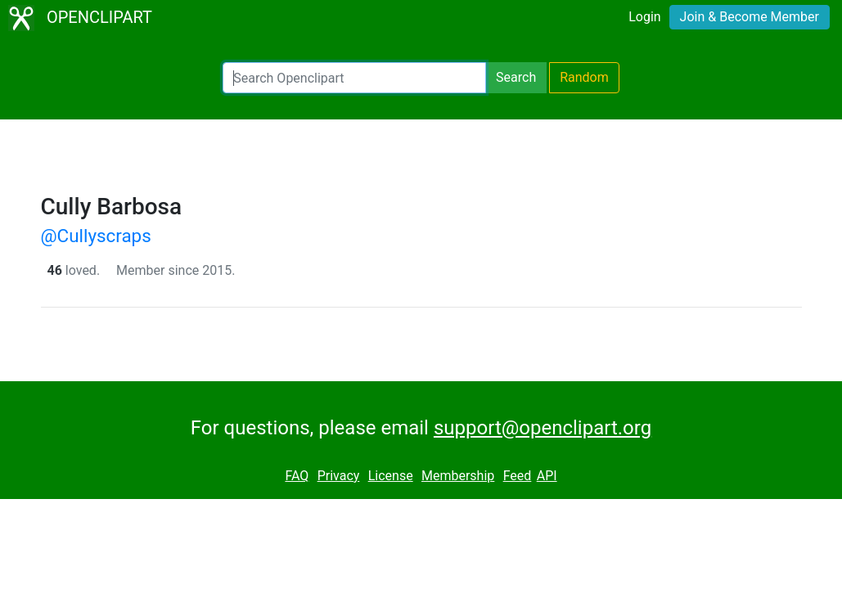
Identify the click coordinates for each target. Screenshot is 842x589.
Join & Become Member (749, 17)
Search (516, 77)
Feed (517, 475)
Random (584, 77)
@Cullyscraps (96, 235)
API (547, 475)
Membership (457, 475)
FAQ (296, 475)
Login (644, 17)
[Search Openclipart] (354, 77)
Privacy (338, 475)
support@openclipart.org (542, 427)
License (390, 475)
